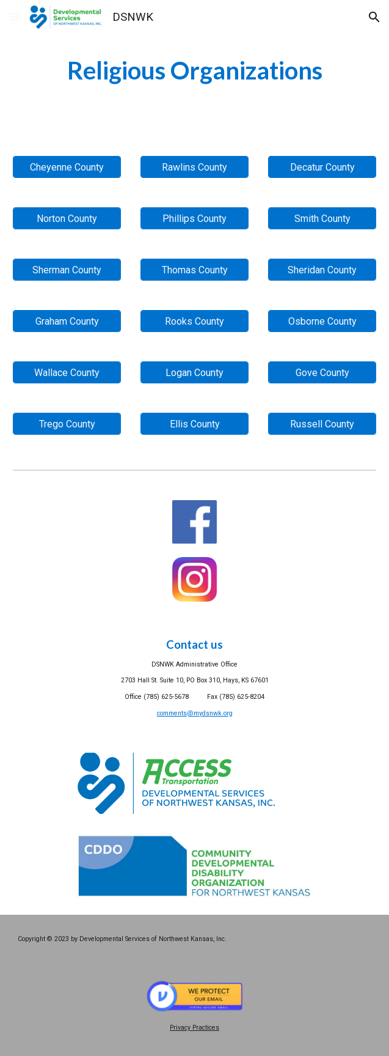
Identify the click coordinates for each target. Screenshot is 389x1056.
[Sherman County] (67, 270)
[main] (195, 70)
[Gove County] (322, 372)
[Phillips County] (195, 218)
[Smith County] (322, 218)
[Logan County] (195, 372)
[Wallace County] (67, 372)
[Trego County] (67, 424)
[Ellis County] (195, 424)
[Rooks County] (195, 321)
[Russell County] (322, 424)
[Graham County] (67, 321)
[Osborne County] (322, 321)
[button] (14, 17)
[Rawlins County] (195, 167)
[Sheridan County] (322, 270)
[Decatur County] (322, 167)
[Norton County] (67, 218)
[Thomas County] (195, 270)
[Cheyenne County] (67, 167)
